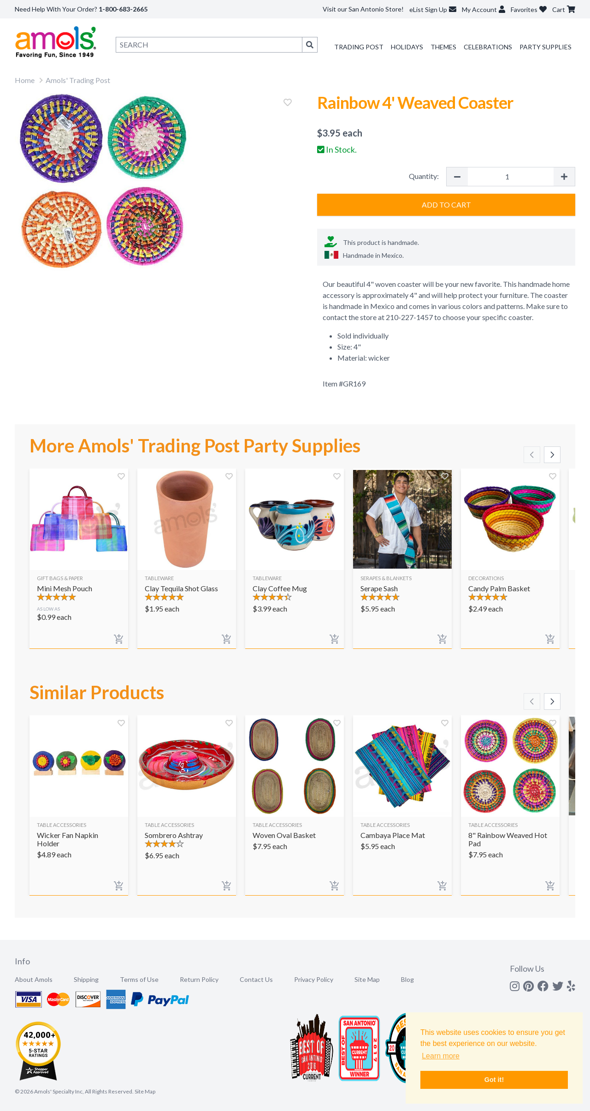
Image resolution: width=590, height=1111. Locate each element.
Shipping (86, 979)
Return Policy (199, 979)
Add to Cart (446, 204)
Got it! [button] (494, 1079)
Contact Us (256, 979)
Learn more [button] (441, 1056)
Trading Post (359, 47)
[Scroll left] (532, 454)
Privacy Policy (313, 979)
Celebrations (488, 47)
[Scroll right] (552, 454)
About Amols (34, 979)
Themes (443, 47)
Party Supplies (545, 47)
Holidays (407, 47)
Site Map (367, 979)
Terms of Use (139, 979)
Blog (407, 979)
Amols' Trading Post (78, 80)
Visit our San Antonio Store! (363, 9)
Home (25, 80)
